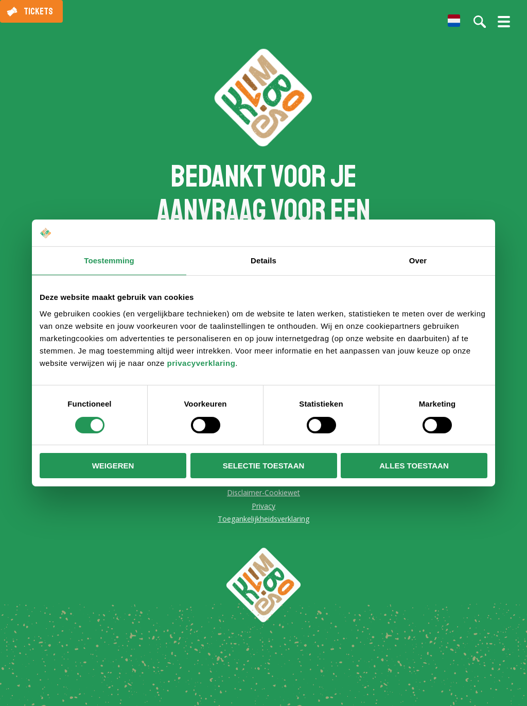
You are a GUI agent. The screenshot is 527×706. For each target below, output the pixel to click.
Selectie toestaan (264, 465)
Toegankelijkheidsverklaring (263, 520)
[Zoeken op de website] (479, 21)
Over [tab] (418, 260)
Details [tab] (263, 260)
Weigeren (113, 465)
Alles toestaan (413, 465)
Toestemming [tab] (109, 260)
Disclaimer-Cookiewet (263, 493)
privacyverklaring (201, 363)
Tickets (38, 11)
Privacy (263, 507)
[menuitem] (454, 20)
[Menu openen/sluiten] (504, 25)
